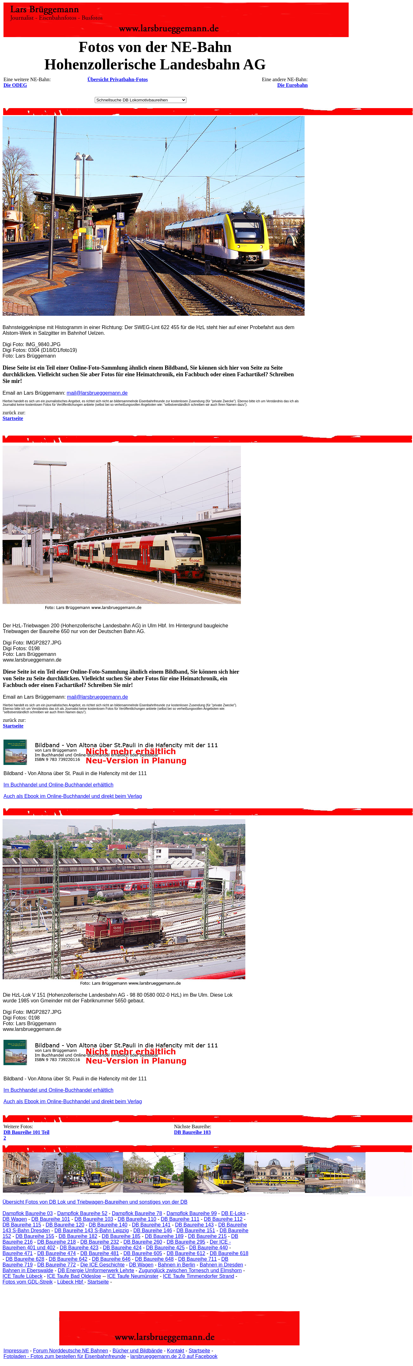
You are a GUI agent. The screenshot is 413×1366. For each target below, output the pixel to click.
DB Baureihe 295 (186, 1242)
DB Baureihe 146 (152, 1230)
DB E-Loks (233, 1213)
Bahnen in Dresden (221, 1264)
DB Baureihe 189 (164, 1236)
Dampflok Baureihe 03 (28, 1213)
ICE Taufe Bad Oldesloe (74, 1276)
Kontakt (175, 1350)
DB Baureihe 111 (180, 1219)
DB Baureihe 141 (151, 1224)
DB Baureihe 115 (22, 1224)
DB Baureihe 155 (35, 1236)
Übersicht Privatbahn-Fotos (117, 79)
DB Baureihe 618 (229, 1253)
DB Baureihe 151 (196, 1230)
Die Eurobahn (292, 85)
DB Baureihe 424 (122, 1247)
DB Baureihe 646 (111, 1259)
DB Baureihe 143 (194, 1224)
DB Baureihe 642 (68, 1259)
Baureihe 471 (18, 1253)
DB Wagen (15, 1219)
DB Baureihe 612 (186, 1253)
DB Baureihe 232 (99, 1242)
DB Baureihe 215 (207, 1236)
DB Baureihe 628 (25, 1259)
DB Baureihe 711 (197, 1259)
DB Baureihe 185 (121, 1236)
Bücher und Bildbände (137, 1350)
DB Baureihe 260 (143, 1242)
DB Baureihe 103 (192, 1132)
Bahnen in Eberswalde (28, 1270)
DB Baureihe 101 (50, 1219)
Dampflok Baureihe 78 (137, 1213)
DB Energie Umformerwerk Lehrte (96, 1270)
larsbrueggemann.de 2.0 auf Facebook (173, 1356)
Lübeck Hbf (70, 1282)
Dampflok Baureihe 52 (82, 1213)
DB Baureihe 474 (56, 1253)
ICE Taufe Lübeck (22, 1276)
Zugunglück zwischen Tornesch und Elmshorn (190, 1270)
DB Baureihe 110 (137, 1219)
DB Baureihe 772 (56, 1264)
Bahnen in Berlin (176, 1264)
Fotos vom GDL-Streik (28, 1282)
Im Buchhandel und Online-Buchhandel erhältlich (58, 784)
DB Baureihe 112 (223, 1219)
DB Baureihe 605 (143, 1253)
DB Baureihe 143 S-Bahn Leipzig (92, 1230)
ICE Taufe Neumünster (132, 1276)
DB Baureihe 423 (79, 1247)
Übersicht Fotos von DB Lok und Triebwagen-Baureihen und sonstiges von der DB (95, 1202)
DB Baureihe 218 (56, 1242)
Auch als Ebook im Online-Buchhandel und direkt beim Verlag (72, 796)
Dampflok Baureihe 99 (192, 1213)
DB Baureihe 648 (154, 1259)
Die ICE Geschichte (102, 1264)
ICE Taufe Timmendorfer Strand (198, 1276)
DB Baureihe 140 (108, 1224)
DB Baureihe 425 (165, 1247)
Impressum (16, 1350)
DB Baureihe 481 (99, 1253)
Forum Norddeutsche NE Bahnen (70, 1350)
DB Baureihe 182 (78, 1236)
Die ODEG (15, 85)
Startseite (98, 1282)
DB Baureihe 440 (208, 1247)
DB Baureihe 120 (65, 1224)
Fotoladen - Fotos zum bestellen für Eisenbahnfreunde (64, 1356)
